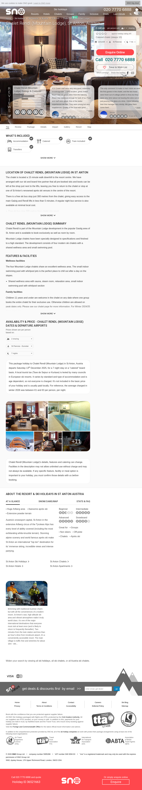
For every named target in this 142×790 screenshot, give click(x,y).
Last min (119, 14)
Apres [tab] (40, 602)
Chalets (58, 14)
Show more (46, 215)
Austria (45, 18)
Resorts (35, 14)
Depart (55, 127)
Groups (70, 14)
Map (89, 127)
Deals (106, 14)
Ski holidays (60, 9)
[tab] (13, 501)
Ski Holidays (20, 18)
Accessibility (71, 706)
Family (81, 14)
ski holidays (44, 661)
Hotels (46, 14)
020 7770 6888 (23, 777)
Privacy (17, 706)
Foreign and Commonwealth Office (27, 727)
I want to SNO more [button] (41, 3)
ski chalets (59, 661)
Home (8, 18)
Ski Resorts (33, 18)
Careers (98, 702)
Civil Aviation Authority (70, 717)
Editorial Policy (98, 706)
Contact (71, 702)
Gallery (67, 127)
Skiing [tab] (26, 602)
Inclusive (94, 14)
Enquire (116, 782)
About (44, 702)
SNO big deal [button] (133, 3)
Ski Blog (125, 702)
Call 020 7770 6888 (115, 59)
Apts (60, 566)
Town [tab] (12, 602)
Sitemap (125, 706)
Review (18, 127)
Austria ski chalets (80, 661)
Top (7, 127)
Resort (79, 127)
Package (31, 127)
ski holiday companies (69, 732)
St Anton (55, 18)
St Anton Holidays (16, 561)
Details (43, 127)
